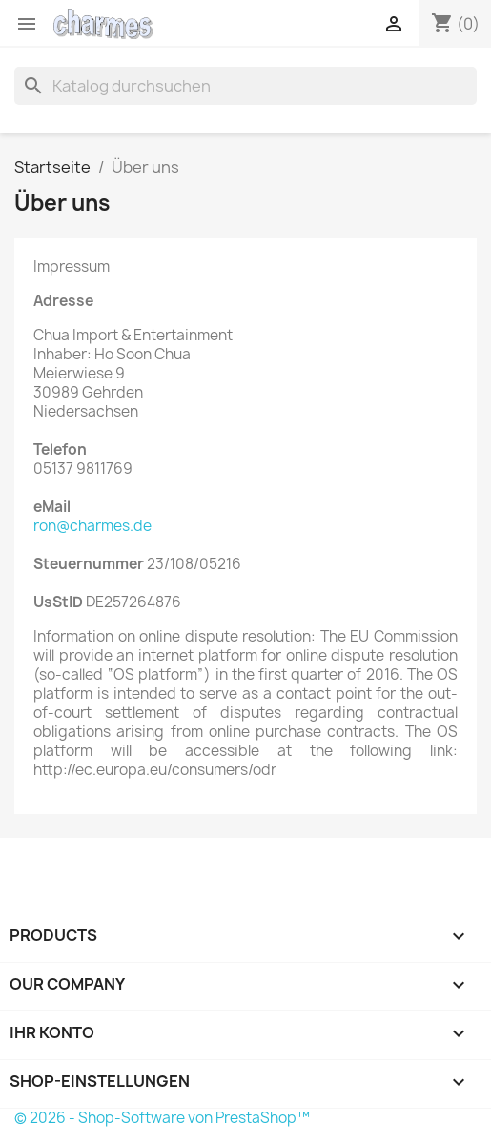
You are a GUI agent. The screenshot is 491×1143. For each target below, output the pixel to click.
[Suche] (245, 86)
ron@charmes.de (92, 526)
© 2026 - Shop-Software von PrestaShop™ (162, 1118)
